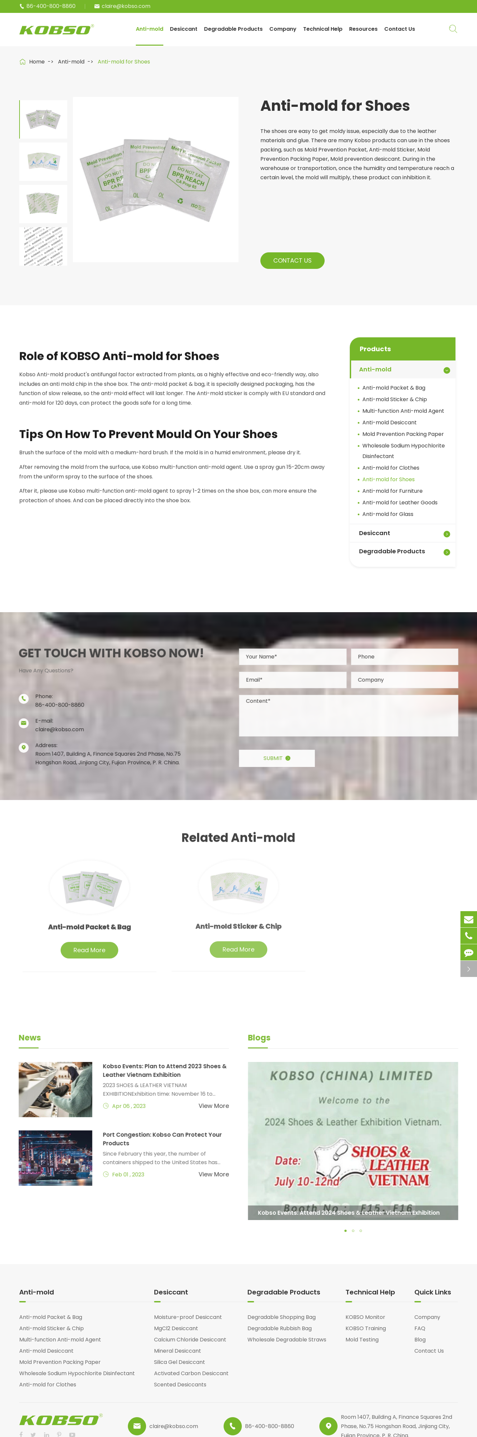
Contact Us (399, 29)
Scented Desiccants (180, 1384)
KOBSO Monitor (365, 1317)
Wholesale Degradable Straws (286, 1339)
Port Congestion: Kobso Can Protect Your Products (156, 1139)
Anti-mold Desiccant (389, 422)
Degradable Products (233, 29)
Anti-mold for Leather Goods (400, 502)
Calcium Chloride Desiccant (190, 1339)
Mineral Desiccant (177, 1351)
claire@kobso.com (126, 6)
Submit (282, 758)
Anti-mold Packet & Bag (393, 388)
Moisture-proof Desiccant (188, 1317)
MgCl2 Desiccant (176, 1328)
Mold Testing (362, 1339)
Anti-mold (149, 29)
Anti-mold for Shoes (124, 61)
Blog (420, 1339)
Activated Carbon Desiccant (191, 1373)
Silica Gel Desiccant (179, 1362)
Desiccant (183, 29)
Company (282, 29)
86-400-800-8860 (51, 6)
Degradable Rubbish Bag (279, 1328)
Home (37, 61)
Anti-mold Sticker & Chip (394, 399)
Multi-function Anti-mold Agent (403, 411)
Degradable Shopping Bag (281, 1317)
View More (208, 1106)
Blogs (264, 1038)
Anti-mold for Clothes (390, 468)
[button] (351, 1231)
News (24, 1038)
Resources (363, 29)
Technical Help (323, 29)
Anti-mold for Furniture (392, 491)
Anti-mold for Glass (387, 514)
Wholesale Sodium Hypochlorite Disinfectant (403, 451)
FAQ (419, 1328)
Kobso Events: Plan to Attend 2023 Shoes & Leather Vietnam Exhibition (159, 1070)
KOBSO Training (365, 1328)
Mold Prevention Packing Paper (403, 434)
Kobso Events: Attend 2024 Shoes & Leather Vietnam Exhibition (354, 1213)
